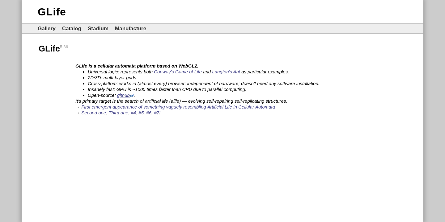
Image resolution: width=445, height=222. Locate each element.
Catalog (71, 28)
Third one (118, 112)
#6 (148, 112)
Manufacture (130, 28)
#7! (157, 112)
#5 (141, 112)
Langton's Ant (226, 71)
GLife (52, 12)
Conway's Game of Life (178, 71)
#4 (133, 112)
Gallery (47, 28)
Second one (93, 112)
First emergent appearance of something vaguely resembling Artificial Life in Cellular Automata (178, 106)
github (123, 95)
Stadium (98, 28)
